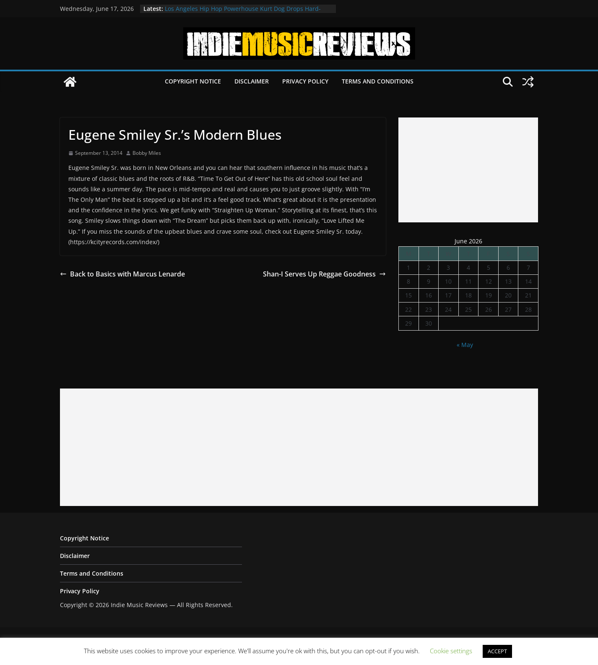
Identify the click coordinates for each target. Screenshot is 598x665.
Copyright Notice (193, 81)
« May (465, 345)
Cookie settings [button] (451, 651)
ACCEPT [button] (497, 651)
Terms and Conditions (377, 81)
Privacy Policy (305, 81)
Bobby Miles (147, 152)
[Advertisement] (468, 169)
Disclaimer (251, 81)
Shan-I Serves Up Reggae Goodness (324, 274)
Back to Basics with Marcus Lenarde (122, 274)
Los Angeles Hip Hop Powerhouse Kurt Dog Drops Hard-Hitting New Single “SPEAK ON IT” (243, 13)
